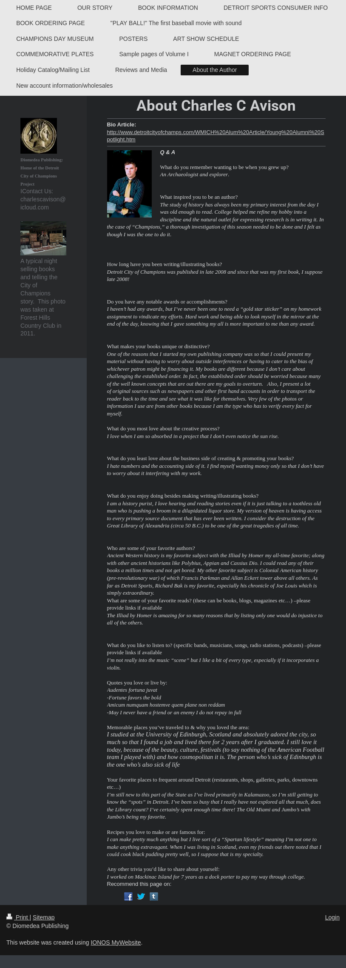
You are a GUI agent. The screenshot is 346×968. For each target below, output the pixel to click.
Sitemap (43, 917)
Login (332, 917)
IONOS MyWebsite (116, 942)
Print (18, 917)
